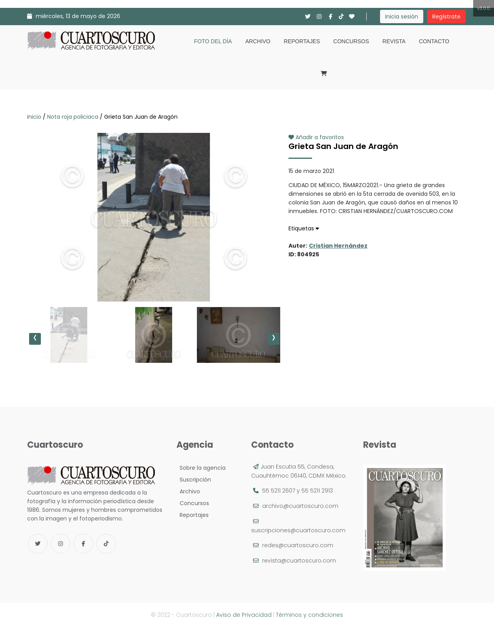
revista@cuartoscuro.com (299, 560)
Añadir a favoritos (316, 137)
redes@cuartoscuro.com (297, 545)
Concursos (351, 41)
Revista (394, 41)
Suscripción (193, 480)
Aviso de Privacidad (244, 615)
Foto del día (213, 41)
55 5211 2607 (278, 491)
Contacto (434, 41)
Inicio (35, 117)
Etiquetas (303, 228)
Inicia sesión (401, 16)
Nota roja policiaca (72, 117)
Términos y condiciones (309, 615)
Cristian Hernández (338, 246)
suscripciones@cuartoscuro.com (298, 530)
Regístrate (446, 16)
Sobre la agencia (201, 468)
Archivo (257, 41)
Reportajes (302, 41)
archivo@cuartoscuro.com (300, 506)
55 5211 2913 (317, 491)
